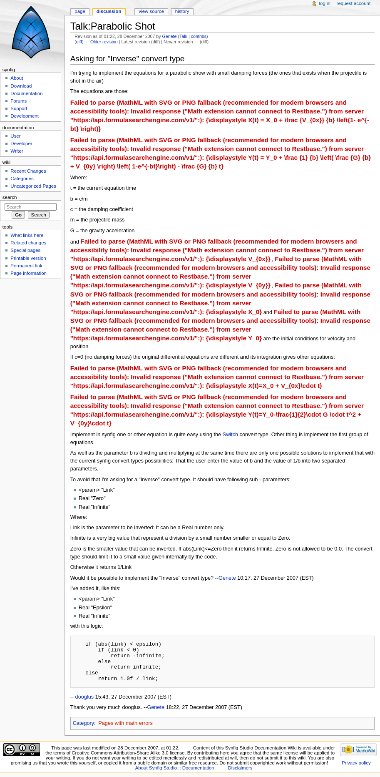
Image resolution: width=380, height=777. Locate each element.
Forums (18, 100)
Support (18, 108)
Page (80, 11)
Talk (183, 36)
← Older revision (100, 41)
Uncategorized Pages (33, 186)
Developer (21, 143)
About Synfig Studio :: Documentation (174, 767)
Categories (21, 178)
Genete (169, 36)
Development (24, 115)
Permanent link (26, 265)
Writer (16, 150)
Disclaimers (240, 767)
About (16, 77)
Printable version (28, 258)
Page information (28, 273)
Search (9, 197)
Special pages (25, 250)
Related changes (28, 242)
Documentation (26, 93)
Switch (230, 435)
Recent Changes (28, 171)
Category (83, 723)
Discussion (109, 11)
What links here (26, 235)
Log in (324, 3)
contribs (198, 36)
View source (151, 11)
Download (21, 85)
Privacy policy (356, 762)
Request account (354, 3)
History (182, 11)
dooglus (84, 697)
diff (79, 41)
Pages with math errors (125, 723)
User (15, 135)
